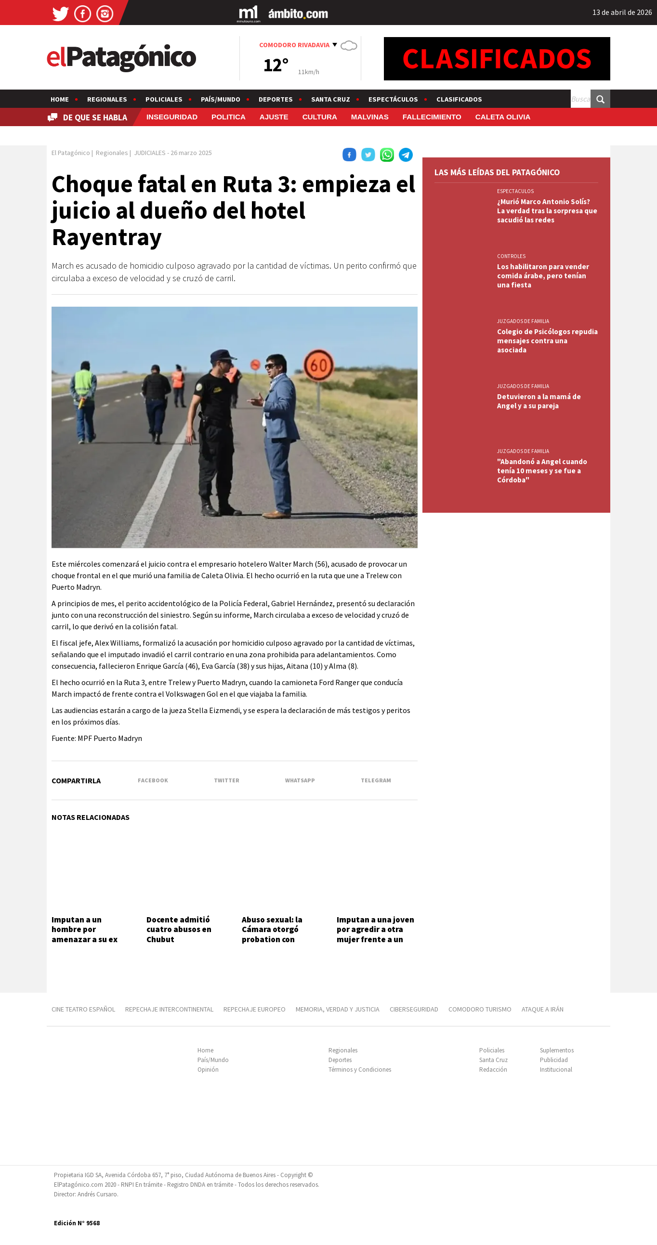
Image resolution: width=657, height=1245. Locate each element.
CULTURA (319, 117)
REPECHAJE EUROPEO (254, 1009)
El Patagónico (71, 152)
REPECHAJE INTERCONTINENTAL (169, 1009)
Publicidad (554, 1060)
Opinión (208, 1069)
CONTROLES (511, 256)
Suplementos (557, 1050)
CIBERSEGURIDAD (414, 1009)
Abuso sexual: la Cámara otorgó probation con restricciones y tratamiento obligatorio (272, 944)
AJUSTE (274, 117)
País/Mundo (220, 99)
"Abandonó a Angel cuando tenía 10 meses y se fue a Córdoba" (542, 470)
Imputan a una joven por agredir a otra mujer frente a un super (375, 934)
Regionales (107, 99)
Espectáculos (393, 99)
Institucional (556, 1069)
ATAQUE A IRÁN (543, 1009)
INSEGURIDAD (171, 117)
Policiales (164, 99)
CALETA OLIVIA (503, 117)
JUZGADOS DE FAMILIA (523, 321)
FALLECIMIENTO (432, 117)
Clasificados (459, 99)
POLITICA (228, 117)
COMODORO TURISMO (480, 1009)
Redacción (493, 1069)
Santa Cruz (330, 99)
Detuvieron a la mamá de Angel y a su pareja (539, 401)
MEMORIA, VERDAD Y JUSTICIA (338, 1009)
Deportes (276, 99)
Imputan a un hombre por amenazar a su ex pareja (85, 934)
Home (60, 99)
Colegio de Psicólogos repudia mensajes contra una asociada (547, 340)
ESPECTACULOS (515, 191)
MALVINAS (370, 117)
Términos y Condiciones (359, 1069)
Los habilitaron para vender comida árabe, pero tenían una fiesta (543, 275)
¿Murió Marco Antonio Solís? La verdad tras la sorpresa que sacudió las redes (547, 210)
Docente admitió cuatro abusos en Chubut (178, 929)
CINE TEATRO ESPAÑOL (83, 1009)
